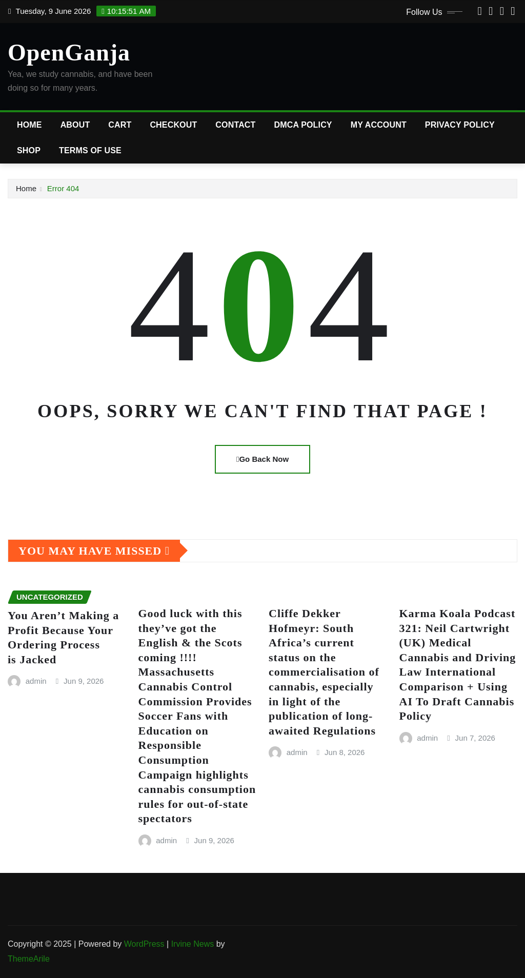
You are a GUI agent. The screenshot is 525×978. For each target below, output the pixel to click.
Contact (235, 124)
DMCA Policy (303, 124)
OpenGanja (69, 52)
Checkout (173, 124)
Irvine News (192, 944)
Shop (29, 150)
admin (36, 681)
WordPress (144, 944)
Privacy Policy (460, 124)
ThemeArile (29, 958)
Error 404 (63, 188)
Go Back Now (262, 459)
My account (379, 124)
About (75, 124)
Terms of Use (90, 150)
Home (29, 124)
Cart (119, 124)
